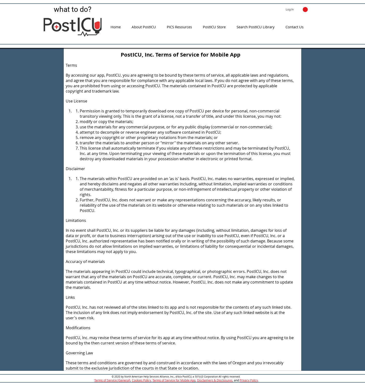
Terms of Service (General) (112, 380)
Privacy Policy (249, 380)
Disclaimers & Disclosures (214, 380)
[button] (305, 9)
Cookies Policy (141, 380)
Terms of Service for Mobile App (174, 380)
